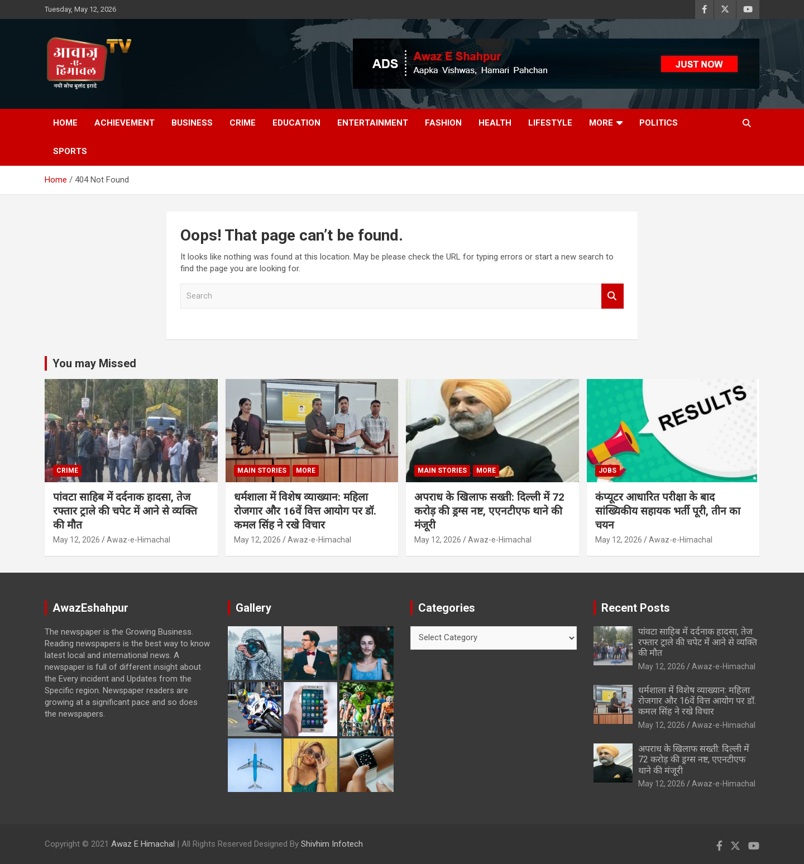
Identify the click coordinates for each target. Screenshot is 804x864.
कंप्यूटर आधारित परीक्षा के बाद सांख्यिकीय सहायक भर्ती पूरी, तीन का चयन (667, 511)
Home (65, 123)
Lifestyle (550, 123)
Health (494, 123)
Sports (70, 151)
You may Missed (94, 363)
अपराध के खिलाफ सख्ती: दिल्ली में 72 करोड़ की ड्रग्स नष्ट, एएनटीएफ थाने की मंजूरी (489, 511)
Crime (242, 123)
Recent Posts (635, 608)
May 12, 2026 (76, 539)
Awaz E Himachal (143, 844)
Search (612, 296)
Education (296, 123)
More (601, 123)
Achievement (124, 123)
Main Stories (261, 470)
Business (192, 123)
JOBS (607, 470)
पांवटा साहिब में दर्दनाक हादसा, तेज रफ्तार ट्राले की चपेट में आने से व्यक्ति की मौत (125, 511)
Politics (658, 123)
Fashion (443, 123)
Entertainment (372, 123)
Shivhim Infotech (332, 844)
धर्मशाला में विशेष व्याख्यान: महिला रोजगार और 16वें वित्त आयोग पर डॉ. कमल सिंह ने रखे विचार (305, 511)
